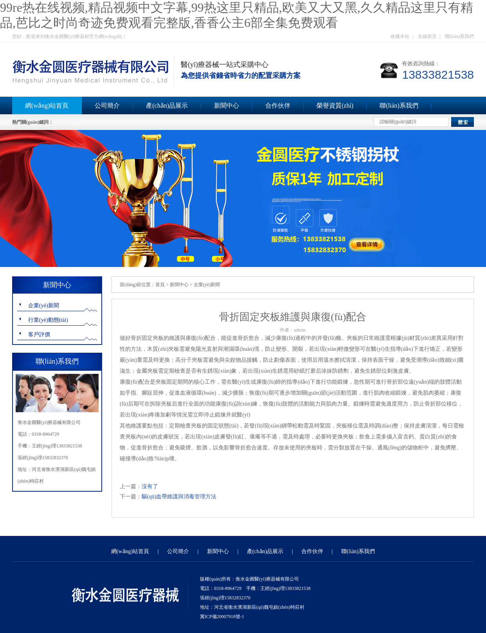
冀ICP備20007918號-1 (222, 616)
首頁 (160, 284)
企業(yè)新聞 (43, 305)
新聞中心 (226, 105)
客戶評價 (39, 334)
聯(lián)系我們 (459, 36)
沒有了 (150, 486)
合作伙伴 (277, 105)
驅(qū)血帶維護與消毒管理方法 (179, 497)
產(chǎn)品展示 (167, 105)
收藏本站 (400, 36)
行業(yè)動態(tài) (48, 320)
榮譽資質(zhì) (335, 105)
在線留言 (427, 36)
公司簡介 (107, 105)
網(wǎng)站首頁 (46, 105)
